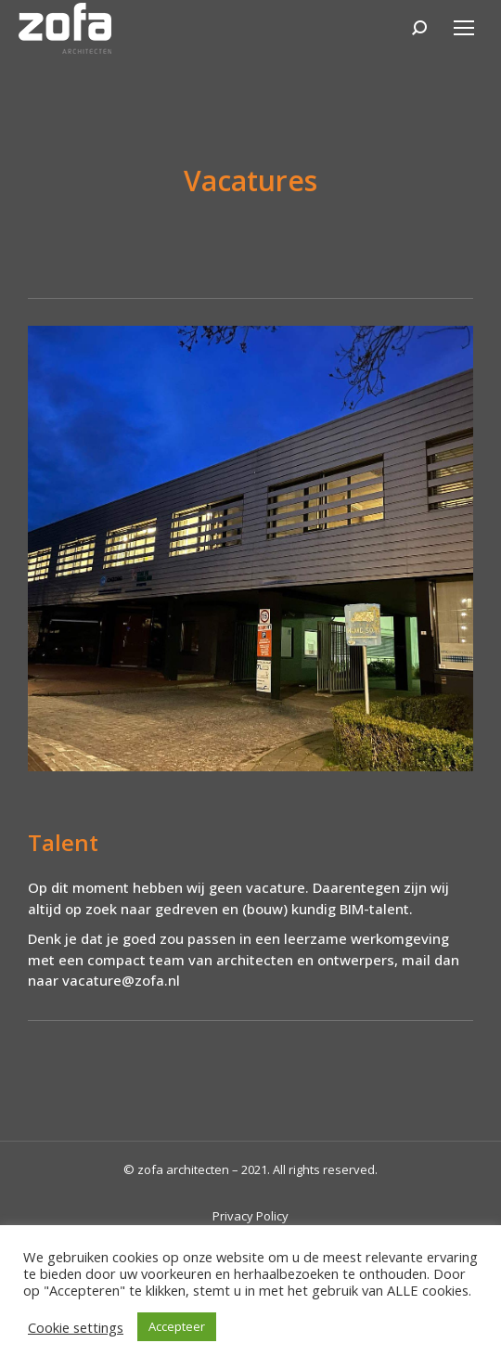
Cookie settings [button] (75, 1327)
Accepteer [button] (176, 1326)
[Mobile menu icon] (463, 27)
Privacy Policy (250, 1216)
